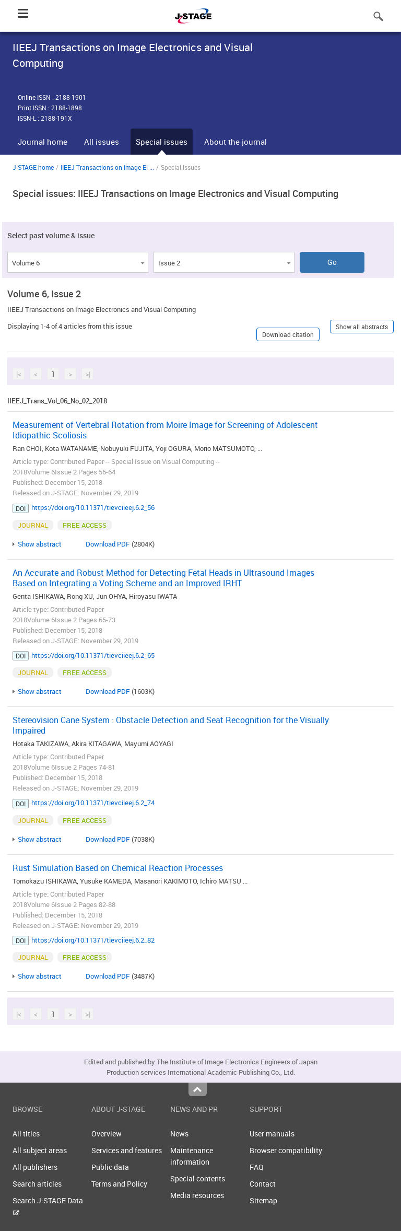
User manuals (272, 1134)
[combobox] (77, 262)
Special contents (197, 1178)
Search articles (37, 1184)
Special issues (161, 141)
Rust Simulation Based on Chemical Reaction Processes (118, 868)
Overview (106, 1134)
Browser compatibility (286, 1150)
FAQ (257, 1167)
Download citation (288, 334)
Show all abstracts (362, 326)
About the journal (235, 141)
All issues (101, 141)
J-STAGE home (33, 167)
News (179, 1134)
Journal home (42, 141)
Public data (110, 1167)
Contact (263, 1184)
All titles (26, 1134)
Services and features (126, 1150)
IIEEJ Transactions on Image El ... (107, 167)
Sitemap (263, 1200)
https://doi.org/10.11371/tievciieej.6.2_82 (93, 940)
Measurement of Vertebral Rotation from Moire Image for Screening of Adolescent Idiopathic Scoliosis (165, 430)
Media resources (197, 1195)
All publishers (35, 1167)
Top (197, 1089)
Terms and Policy (119, 1184)
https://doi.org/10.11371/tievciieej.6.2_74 (93, 802)
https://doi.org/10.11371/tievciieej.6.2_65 (93, 655)
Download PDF (108, 544)
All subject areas (40, 1150)
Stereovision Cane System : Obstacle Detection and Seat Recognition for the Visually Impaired (171, 725)
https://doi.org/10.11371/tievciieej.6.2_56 (93, 507)
